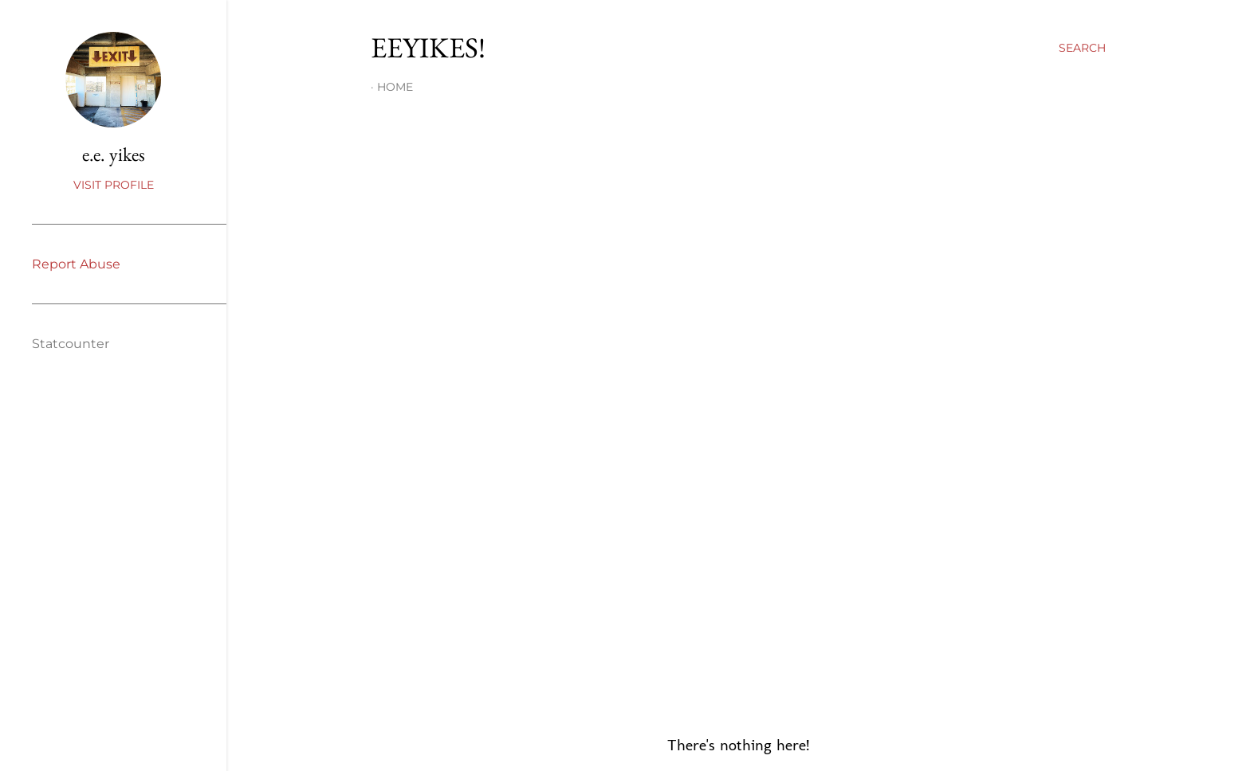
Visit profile (113, 185)
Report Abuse (76, 264)
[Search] (1082, 48)
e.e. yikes (113, 154)
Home (395, 87)
